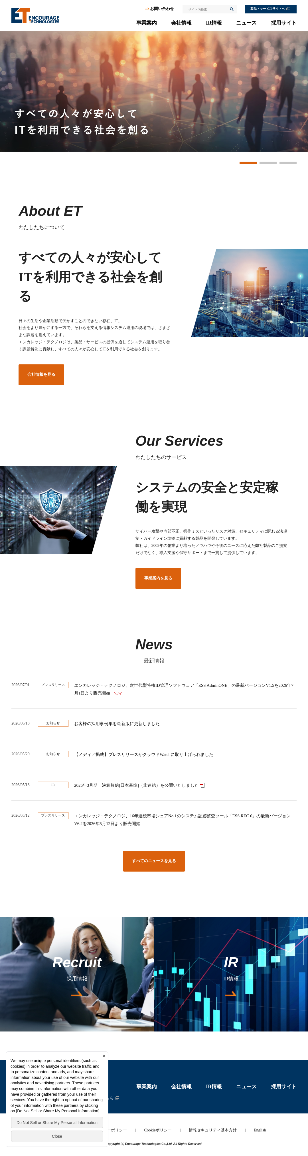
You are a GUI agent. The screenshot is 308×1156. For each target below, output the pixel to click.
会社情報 (181, 23)
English (260, 1130)
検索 (231, 9)
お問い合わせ (162, 9)
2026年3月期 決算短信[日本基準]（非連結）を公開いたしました (136, 785)
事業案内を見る (158, 578)
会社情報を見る (41, 374)
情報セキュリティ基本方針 (213, 1130)
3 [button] (288, 163)
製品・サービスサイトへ (267, 8)
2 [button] (268, 163)
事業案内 (146, 23)
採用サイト (284, 23)
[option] (154, 91)
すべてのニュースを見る (154, 861)
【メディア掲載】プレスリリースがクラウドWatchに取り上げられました (143, 754)
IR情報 (214, 23)
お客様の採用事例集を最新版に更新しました (117, 723)
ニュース (246, 23)
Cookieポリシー (157, 1130)
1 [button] (248, 163)
